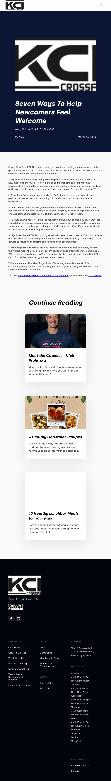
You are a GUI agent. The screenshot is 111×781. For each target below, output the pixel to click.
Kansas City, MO (79, 765)
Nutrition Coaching (18, 669)
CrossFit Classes (17, 653)
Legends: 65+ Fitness (19, 685)
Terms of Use (46, 683)
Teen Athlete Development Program (15, 677)
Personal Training (17, 663)
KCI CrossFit (95, 275)
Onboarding (14, 647)
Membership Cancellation (47, 665)
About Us (44, 647)
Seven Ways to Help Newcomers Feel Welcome (43, 275)
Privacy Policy (47, 688)
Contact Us (46, 653)
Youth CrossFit (16, 658)
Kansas (75, 771)
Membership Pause (50, 658)
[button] (101, 5)
